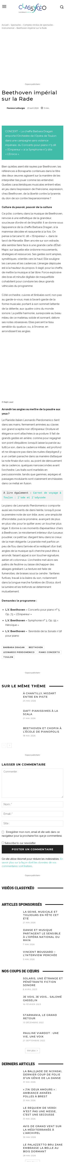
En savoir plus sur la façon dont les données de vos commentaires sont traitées (32, 842)
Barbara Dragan (14, 627)
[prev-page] (4, 725)
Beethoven (36, 627)
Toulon (8, 637)
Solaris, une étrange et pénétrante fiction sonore (43, 962)
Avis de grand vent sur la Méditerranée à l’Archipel (42, 1109)
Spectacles (16, 24)
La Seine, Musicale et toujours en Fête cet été (41, 895)
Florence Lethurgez (16, 108)
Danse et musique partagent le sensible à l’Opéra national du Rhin (42, 915)
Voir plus (32, 1030)
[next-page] (9, 725)
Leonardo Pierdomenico (19, 632)
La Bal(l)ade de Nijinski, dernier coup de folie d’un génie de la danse (42, 1054)
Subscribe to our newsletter (19, 822)
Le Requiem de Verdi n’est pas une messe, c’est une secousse (40, 1091)
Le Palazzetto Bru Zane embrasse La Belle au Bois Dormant (43, 1128)
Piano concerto (49, 632)
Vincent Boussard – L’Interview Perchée (40, 933)
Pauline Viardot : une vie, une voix (41, 1014)
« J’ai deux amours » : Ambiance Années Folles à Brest (40, 1073)
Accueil (5, 24)
